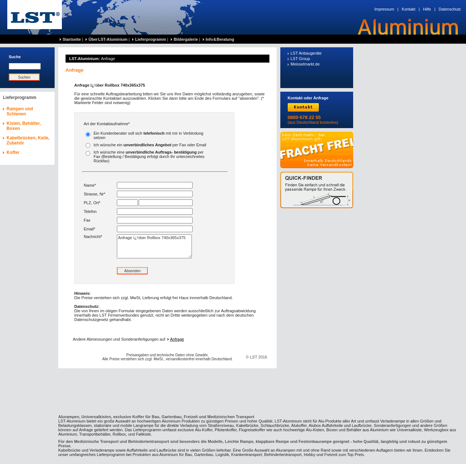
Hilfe (427, 9)
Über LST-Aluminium (108, 39)
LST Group (300, 58)
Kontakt (408, 9)
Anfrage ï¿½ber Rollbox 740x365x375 (154, 246)
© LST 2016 (256, 357)
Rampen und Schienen (20, 111)
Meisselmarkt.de (305, 64)
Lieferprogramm (150, 39)
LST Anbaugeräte (306, 53)
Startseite (72, 39)
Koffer (13, 152)
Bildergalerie (186, 39)
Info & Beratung (220, 39)
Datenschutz (450, 9)
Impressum (384, 9)
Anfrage (175, 339)
